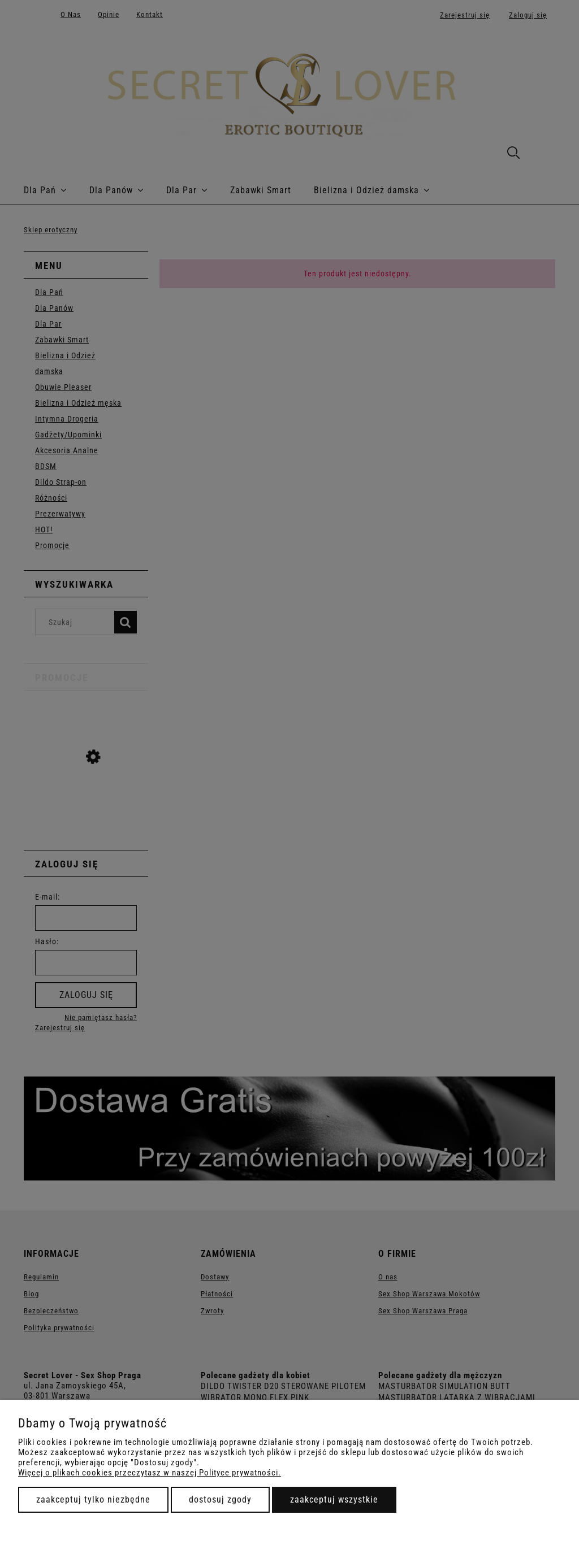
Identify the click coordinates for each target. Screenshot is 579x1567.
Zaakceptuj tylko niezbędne (93, 1499)
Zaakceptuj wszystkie (334, 1499)
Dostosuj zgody (220, 1499)
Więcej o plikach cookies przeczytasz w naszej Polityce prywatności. (149, 1473)
